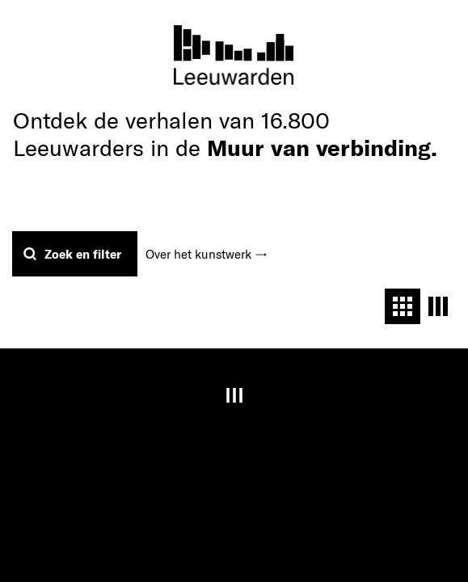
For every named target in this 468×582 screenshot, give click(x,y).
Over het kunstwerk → (206, 254)
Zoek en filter (82, 254)
